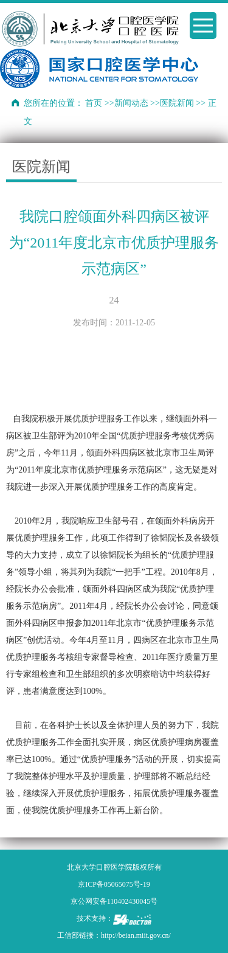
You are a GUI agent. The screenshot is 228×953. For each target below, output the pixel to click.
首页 (93, 103)
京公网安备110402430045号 (114, 901)
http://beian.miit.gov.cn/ (136, 935)
